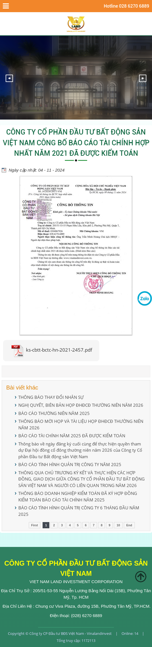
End (129, 525)
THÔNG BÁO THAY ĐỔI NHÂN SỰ (51, 397)
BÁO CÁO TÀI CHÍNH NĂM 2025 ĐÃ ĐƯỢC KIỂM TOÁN (71, 435)
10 (118, 525)
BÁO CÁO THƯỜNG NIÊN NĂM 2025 (54, 413)
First (34, 525)
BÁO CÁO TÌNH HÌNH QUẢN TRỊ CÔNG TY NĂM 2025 (69, 464)
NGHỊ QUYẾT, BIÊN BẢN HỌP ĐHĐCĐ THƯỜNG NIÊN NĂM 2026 (80, 405)
